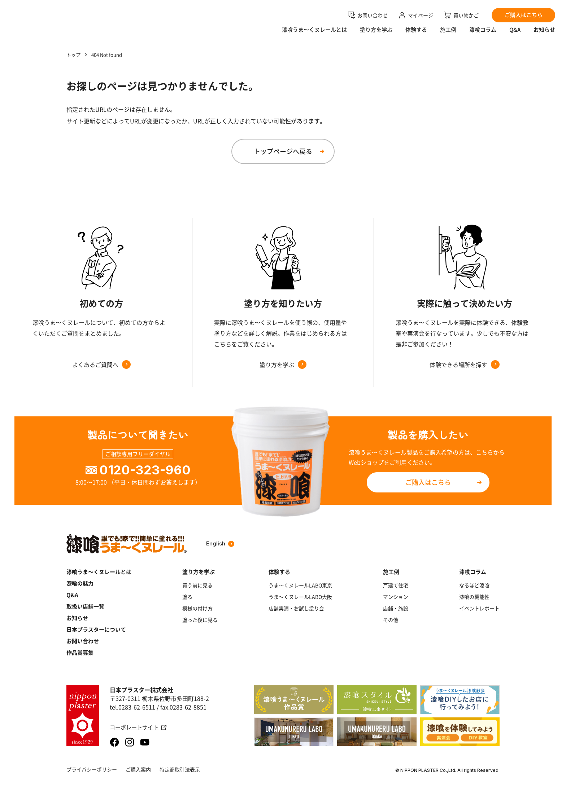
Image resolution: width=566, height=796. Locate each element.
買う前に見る (197, 585)
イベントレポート (479, 608)
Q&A (515, 34)
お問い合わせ (82, 641)
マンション (395, 596)
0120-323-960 (145, 470)
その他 (390, 619)
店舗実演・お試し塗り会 (296, 608)
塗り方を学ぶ (376, 34)
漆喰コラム (482, 34)
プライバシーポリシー (91, 769)
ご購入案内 (138, 769)
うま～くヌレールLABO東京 (300, 585)
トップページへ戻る (283, 151)
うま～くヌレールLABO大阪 (300, 596)
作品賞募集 (79, 652)
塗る (187, 596)
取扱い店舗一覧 (85, 606)
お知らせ (544, 34)
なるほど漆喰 (474, 585)
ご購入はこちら (428, 482)
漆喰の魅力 (79, 583)
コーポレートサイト (138, 727)
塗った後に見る (200, 619)
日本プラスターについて (96, 629)
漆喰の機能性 (474, 596)
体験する (416, 34)
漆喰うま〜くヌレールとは (314, 34)
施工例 (448, 34)
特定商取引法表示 (180, 769)
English (220, 543)
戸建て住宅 (395, 585)
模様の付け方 (197, 608)
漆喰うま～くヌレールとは (98, 572)
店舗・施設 (395, 608)
